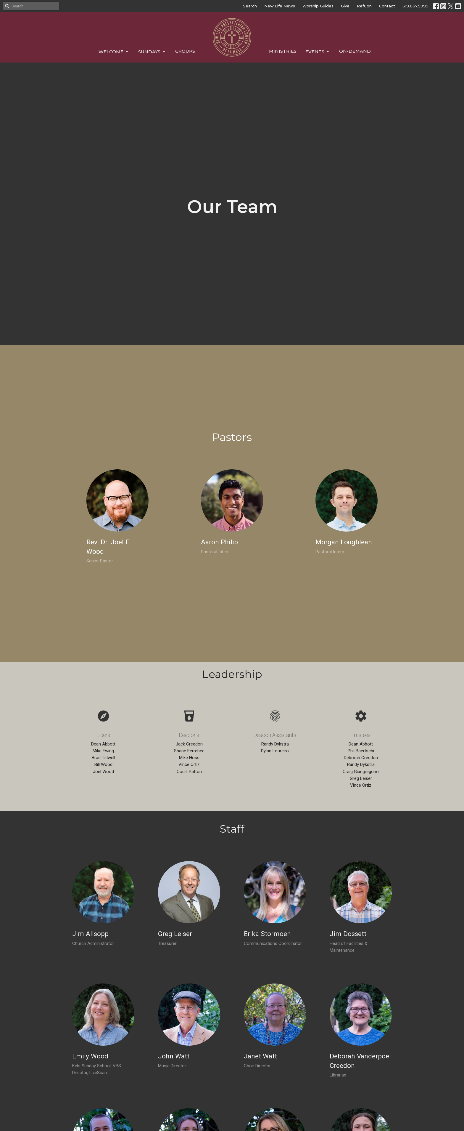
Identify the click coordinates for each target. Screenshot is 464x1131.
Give (345, 6)
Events (317, 52)
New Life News (279, 6)
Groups (185, 51)
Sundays (152, 52)
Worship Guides (318, 6)
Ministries (283, 51)
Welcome (114, 52)
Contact (387, 6)
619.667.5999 (415, 6)
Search (250, 6)
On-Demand (355, 51)
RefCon (364, 6)
